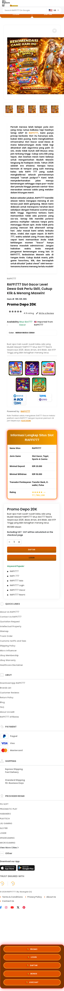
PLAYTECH (5, 818)
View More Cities (9, 847)
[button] (54, 30)
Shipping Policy (7, 645)
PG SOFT (4, 804)
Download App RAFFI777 (12, 683)
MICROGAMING (7, 842)
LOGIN (16, 14)
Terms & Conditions (12, 896)
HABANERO (5, 813)
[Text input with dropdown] (25, 10)
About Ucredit (7, 712)
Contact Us (8, 901)
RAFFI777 (33, 132)
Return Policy (6, 697)
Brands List (5, 687)
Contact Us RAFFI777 (10, 616)
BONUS (32, 974)
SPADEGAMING (7, 837)
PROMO (32, 949)
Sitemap (4, 631)
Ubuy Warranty (8, 660)
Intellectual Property (10, 626)
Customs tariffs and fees (13, 640)
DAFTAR (48, 14)
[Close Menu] (3, 6)
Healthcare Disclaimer (11, 665)
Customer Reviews (9, 692)
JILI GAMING (6, 823)
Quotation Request (10, 621)
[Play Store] (26, 868)
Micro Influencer (8, 650)
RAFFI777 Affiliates (9, 716)
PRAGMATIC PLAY (8, 808)
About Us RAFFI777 (9, 611)
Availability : (13, 323)
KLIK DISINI (26, 420)
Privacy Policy (34, 896)
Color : (21, 332)
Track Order (6, 636)
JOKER (3, 833)
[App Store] (8, 868)
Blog (2, 702)
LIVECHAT (32, 982)
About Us (51, 896)
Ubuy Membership (9, 655)
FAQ (2, 707)
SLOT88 (4, 828)
